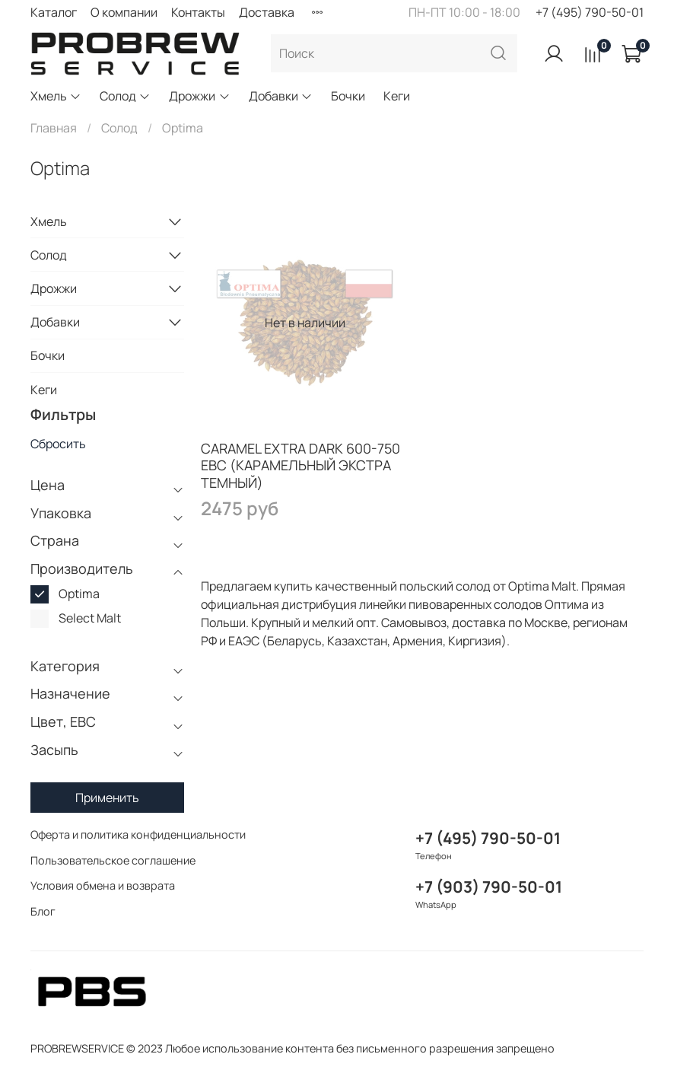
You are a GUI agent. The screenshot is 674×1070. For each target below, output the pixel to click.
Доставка (266, 12)
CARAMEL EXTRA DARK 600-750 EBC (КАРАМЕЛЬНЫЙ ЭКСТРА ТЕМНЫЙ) (300, 465)
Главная (53, 127)
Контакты (198, 12)
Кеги (396, 96)
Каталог (53, 12)
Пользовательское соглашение (113, 860)
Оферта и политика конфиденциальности (138, 834)
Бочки (348, 96)
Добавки (281, 96)
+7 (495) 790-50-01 (590, 12)
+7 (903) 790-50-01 (488, 886)
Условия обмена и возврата (102, 885)
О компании (124, 12)
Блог (43, 911)
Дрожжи (199, 96)
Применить (107, 797)
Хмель (55, 96)
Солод (125, 96)
